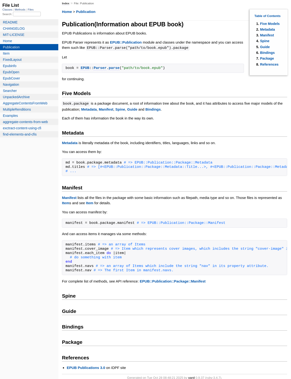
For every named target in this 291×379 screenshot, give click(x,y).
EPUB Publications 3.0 (86, 367)
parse (114, 68)
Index (65, 3)
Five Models (270, 24)
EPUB (85, 68)
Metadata (267, 29)
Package (267, 58)
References (269, 64)
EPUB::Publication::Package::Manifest (173, 281)
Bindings (267, 53)
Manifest (267, 35)
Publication (85, 12)
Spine (264, 41)
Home (67, 12)
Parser (100, 68)
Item (65, 202)
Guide (265, 47)
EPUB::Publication (126, 42)
